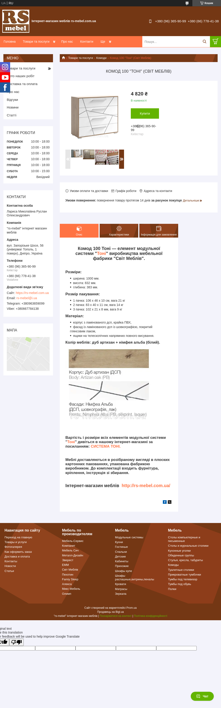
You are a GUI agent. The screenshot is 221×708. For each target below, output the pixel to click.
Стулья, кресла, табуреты (185, 560)
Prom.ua (132, 607)
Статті (11, 115)
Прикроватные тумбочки (184, 574)
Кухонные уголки (179, 550)
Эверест (67, 560)
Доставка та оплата (22, 84)
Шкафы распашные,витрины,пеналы (134, 577)
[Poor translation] (16, 642)
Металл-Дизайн (72, 555)
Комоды (173, 565)
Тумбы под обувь (179, 584)
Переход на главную (18, 537)
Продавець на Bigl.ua (110, 611)
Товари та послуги (36, 41)
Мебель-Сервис (72, 541)
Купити (145, 113)
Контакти (86, 41)
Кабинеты (121, 561)
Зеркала (120, 593)
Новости (10, 566)
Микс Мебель (71, 588)
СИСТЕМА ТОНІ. (106, 446)
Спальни (121, 551)
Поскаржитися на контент (116, 616)
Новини (12, 107)
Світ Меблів (70, 569)
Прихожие (122, 566)
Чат (202, 696)
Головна (10, 41)
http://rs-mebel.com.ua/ (146, 485)
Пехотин (67, 574)
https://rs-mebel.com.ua (32, 293)
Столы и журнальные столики (188, 545)
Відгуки (12, 100)
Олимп (66, 593)
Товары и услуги (16, 542)
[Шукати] (204, 41)
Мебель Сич (70, 550)
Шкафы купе (123, 571)
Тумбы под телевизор (182, 579)
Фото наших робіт (21, 76)
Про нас (67, 41)
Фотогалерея (13, 546)
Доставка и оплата (17, 556)
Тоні (101, 253)
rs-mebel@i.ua (26, 298)
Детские (120, 556)
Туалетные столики (181, 569)
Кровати (120, 584)
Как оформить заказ (18, 551)
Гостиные (121, 546)
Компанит (68, 545)
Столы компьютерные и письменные (184, 539)
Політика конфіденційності (150, 616)
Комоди (101, 58)
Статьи (9, 571)
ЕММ (65, 565)
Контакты (11, 561)
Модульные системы (129, 537)
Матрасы (121, 589)
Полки (172, 589)
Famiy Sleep (70, 579)
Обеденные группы (181, 555)
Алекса (67, 584)
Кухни (119, 542)
